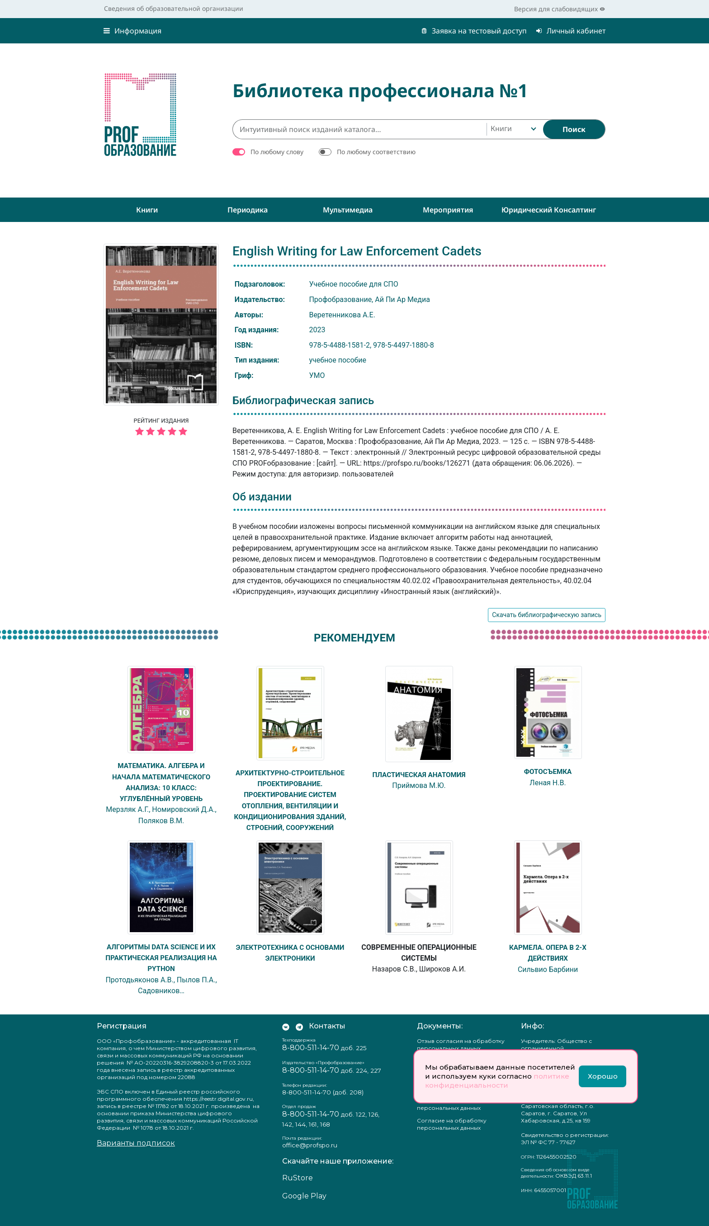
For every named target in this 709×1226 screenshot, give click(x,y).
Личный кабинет (570, 31)
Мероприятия (448, 210)
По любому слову (277, 151)
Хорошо (603, 1076)
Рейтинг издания (161, 428)
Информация (132, 31)
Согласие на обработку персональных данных (452, 1134)
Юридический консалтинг (548, 210)
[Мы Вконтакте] (285, 1036)
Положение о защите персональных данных (449, 1114)
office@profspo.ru (309, 1154)
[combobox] (513, 129)
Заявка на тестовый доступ (474, 31)
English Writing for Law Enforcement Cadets (357, 251)
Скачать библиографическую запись (546, 614)
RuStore (297, 1188)
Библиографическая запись (303, 400)
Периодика (247, 210)
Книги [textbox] (501, 128)
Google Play (304, 1206)
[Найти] (574, 129)
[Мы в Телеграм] (299, 1036)
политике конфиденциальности (497, 1080)
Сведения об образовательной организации (173, 8)
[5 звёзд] (161, 432)
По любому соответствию (376, 151)
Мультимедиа (348, 210)
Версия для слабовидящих (559, 9)
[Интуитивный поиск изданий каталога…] (359, 129)
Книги (147, 210)
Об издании (262, 496)
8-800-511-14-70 (310, 1057)
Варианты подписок (136, 1153)
